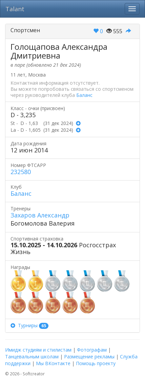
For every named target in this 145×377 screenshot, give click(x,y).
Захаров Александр (40, 215)
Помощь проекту (96, 363)
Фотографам (92, 350)
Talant (14, 9)
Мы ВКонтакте (53, 363)
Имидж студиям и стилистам (38, 350)
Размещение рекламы (89, 356)
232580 (21, 172)
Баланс (84, 95)
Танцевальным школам (32, 356)
